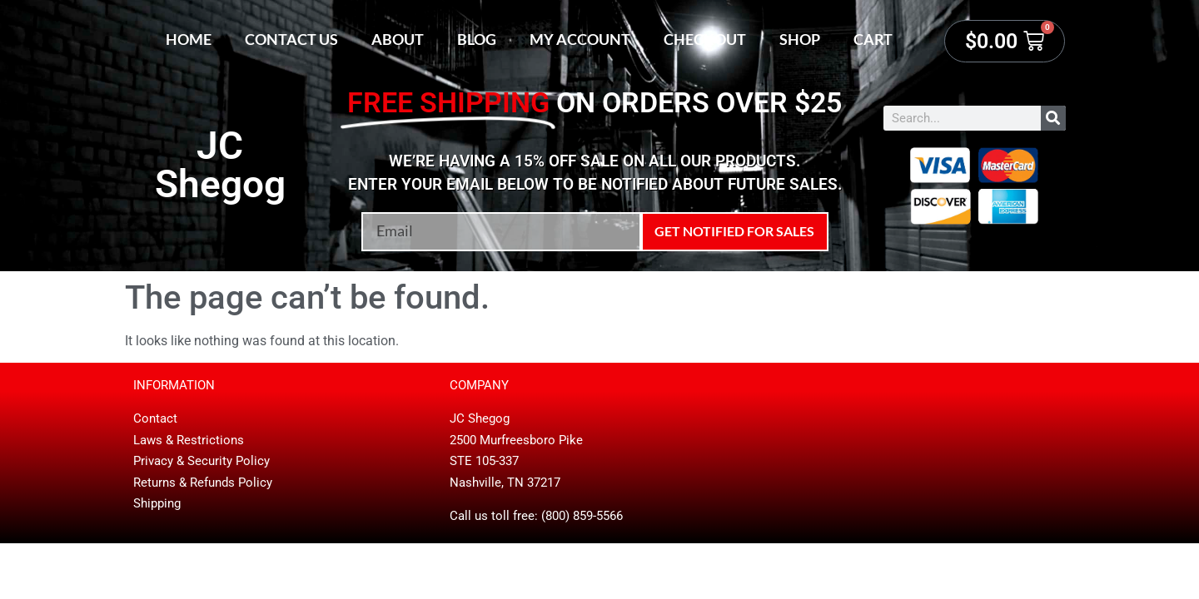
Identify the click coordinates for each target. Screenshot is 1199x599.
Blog (476, 39)
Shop (799, 39)
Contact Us (291, 39)
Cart (873, 39)
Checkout (705, 39)
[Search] (1053, 118)
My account (580, 39)
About (397, 39)
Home (188, 39)
